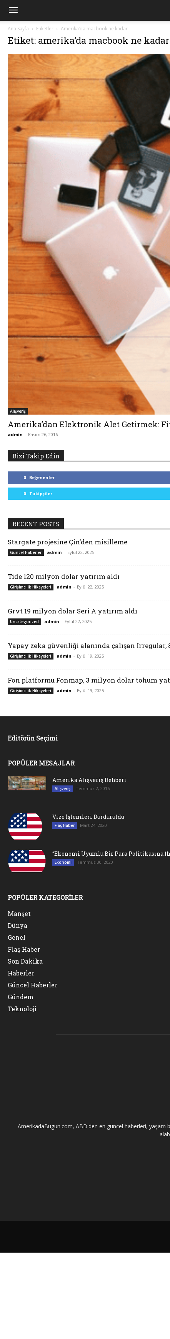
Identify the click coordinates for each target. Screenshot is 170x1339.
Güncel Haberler (26, 552)
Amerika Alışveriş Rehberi (89, 780)
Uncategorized (24, 621)
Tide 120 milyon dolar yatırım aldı (64, 576)
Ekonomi (63, 862)
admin (15, 434)
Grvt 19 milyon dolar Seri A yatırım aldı (72, 611)
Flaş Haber (65, 825)
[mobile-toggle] (13, 10)
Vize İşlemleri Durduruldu (88, 816)
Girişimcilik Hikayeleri (30, 587)
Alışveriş (18, 411)
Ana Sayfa (18, 28)
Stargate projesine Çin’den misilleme (67, 541)
